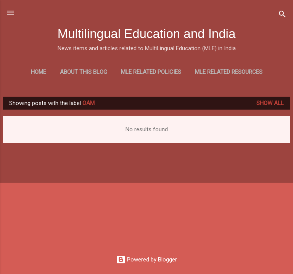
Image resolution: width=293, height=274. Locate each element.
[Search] (282, 15)
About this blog (83, 71)
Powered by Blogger (146, 259)
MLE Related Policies (151, 71)
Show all (270, 103)
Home (38, 71)
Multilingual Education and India (147, 34)
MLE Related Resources (228, 71)
